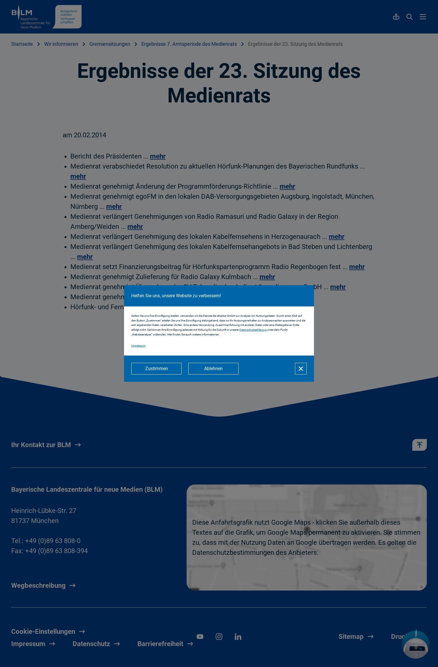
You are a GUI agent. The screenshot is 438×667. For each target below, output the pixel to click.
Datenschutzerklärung (253, 330)
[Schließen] (301, 369)
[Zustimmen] (156, 369)
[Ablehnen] (213, 369)
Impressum (138, 345)
